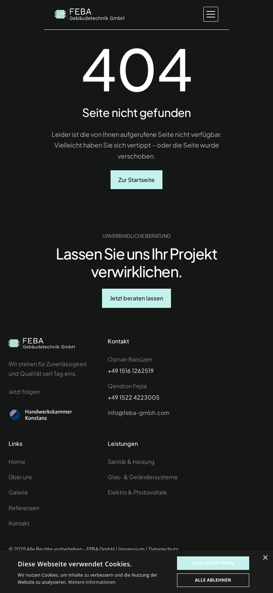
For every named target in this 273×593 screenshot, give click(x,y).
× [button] (265, 558)
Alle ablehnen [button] (213, 580)
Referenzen (24, 516)
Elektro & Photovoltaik (137, 500)
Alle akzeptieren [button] (213, 563)
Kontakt (19, 531)
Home (17, 470)
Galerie (18, 500)
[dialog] (136, 571)
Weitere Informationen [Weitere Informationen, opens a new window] (92, 582)
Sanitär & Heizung (131, 470)
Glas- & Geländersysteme (143, 485)
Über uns (20, 485)
